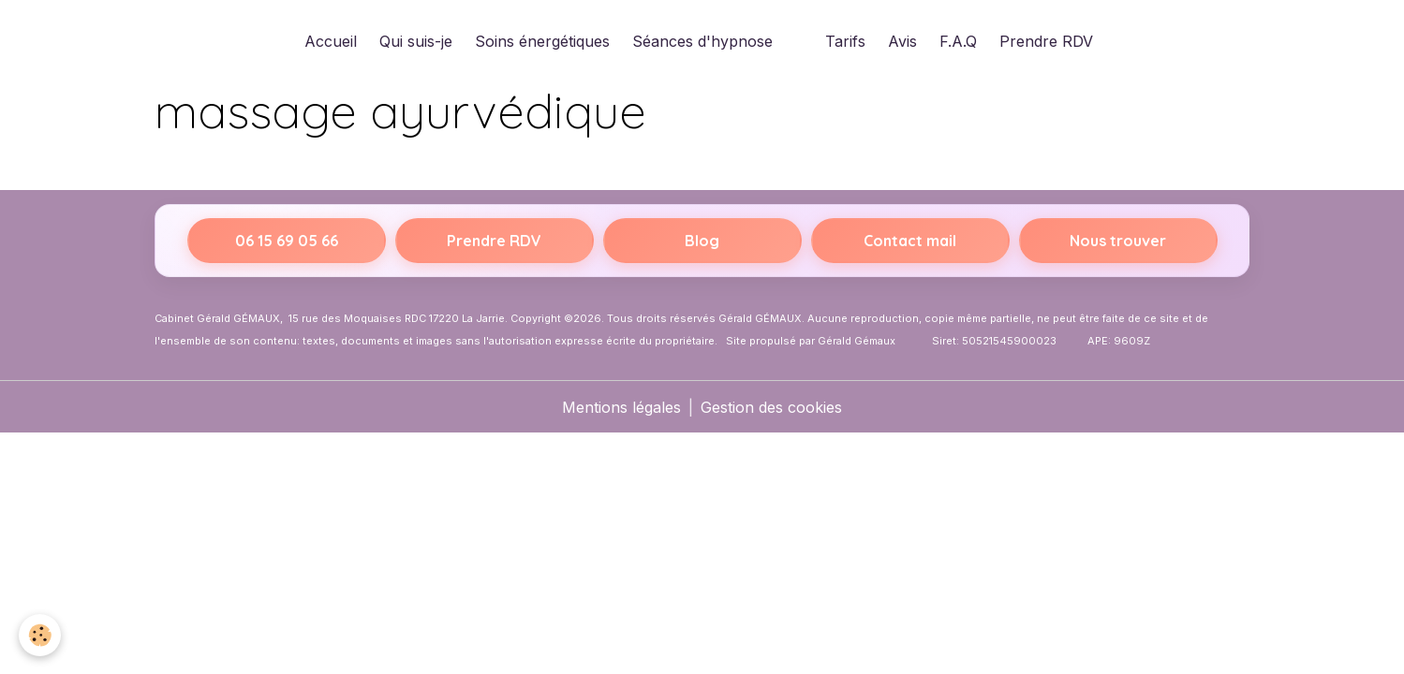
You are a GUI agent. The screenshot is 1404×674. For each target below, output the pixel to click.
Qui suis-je (415, 41)
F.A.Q (958, 41)
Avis (902, 41)
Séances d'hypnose (702, 41)
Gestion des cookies (771, 407)
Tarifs (845, 41)
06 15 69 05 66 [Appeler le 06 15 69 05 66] (286, 240)
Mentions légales (621, 407)
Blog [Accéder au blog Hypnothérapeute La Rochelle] (702, 240)
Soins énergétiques (542, 41)
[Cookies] (40, 635)
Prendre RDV (1046, 41)
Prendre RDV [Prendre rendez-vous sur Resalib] (494, 240)
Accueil (330, 41)
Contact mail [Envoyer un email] (910, 240)
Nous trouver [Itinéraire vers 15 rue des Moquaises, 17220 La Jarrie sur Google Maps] (1118, 240)
